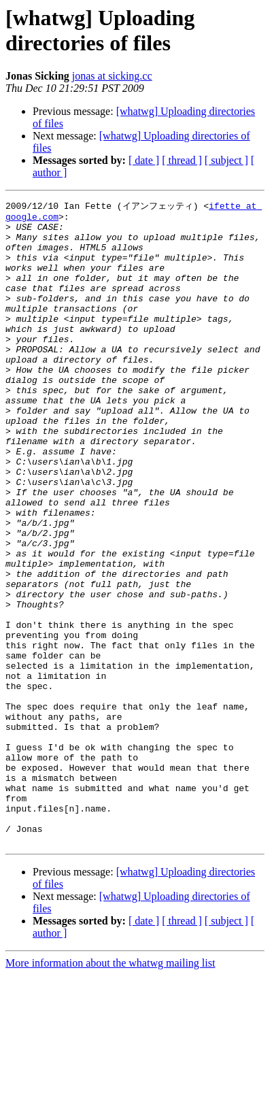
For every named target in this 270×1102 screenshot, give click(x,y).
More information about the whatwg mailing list (110, 1090)
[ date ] (144, 160)
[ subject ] (226, 160)
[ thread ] (182, 160)
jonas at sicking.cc (112, 76)
